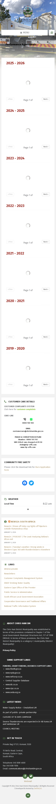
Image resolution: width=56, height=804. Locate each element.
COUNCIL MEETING (11, 729)
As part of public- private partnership (19, 712)
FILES (13, 50)
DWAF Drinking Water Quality (17, 583)
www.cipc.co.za (12, 688)
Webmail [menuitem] (28, 781)
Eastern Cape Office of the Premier (20, 587)
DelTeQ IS (38, 788)
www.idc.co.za (12, 684)
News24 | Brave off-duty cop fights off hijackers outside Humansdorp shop (25, 527)
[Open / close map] (52, 32)
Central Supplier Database (17, 680)
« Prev (10, 99)
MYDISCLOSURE (11, 569)
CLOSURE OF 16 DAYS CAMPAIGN (17, 717)
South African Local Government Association (23, 597)
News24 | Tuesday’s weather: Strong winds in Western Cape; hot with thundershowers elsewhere (27, 548)
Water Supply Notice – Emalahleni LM (19, 708)
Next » (45, 99)
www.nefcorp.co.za (14, 677)
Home (7, 50)
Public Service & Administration (18, 592)
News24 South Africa (23, 521)
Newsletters (9, 573)
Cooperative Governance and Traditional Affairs (25, 601)
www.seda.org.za (13, 692)
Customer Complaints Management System (23, 578)
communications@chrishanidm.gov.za (25, 768)
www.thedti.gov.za (13, 669)
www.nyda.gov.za (13, 673)
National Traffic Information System (20, 606)
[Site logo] (28, 24)
